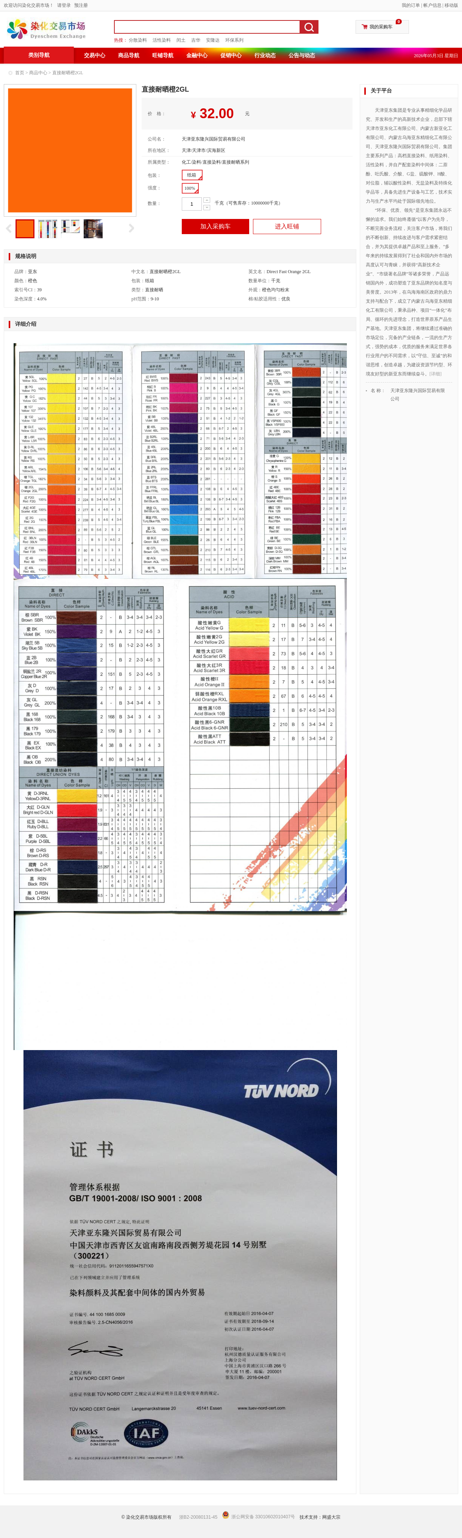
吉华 (195, 40)
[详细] (435, 374)
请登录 (64, 5)
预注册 (81, 5)
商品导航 (128, 55)
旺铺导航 (162, 55)
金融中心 (197, 55)
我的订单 (411, 5)
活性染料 (162, 40)
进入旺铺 (287, 226)
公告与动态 (302, 55)
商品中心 (38, 72)
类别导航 (39, 55)
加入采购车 (215, 226)
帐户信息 (432, 5)
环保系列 (234, 40)
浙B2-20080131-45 (198, 1517)
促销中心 (231, 55)
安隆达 (213, 40)
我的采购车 (381, 27)
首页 (19, 72)
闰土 (181, 40)
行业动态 (265, 55)
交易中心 (94, 55)
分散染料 (138, 40)
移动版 (451, 5)
